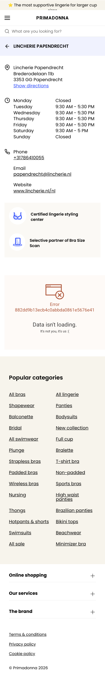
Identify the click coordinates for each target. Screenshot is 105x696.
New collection (72, 428)
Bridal (15, 428)
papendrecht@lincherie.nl (42, 174)
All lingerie (67, 394)
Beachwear (68, 533)
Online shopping (52, 575)
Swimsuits (20, 533)
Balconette (21, 417)
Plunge (16, 450)
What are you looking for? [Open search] (33, 31)
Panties (64, 405)
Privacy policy (22, 644)
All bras (17, 394)
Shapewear (21, 405)
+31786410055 (28, 157)
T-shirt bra (68, 461)
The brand (52, 611)
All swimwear (23, 439)
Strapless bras (25, 461)
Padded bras (23, 472)
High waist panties (67, 497)
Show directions (31, 86)
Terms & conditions (27, 634)
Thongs (17, 510)
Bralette (64, 450)
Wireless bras (24, 483)
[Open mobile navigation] (7, 18)
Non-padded (70, 472)
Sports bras (68, 483)
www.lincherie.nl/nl (34, 191)
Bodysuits (67, 417)
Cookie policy (22, 653)
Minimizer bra (71, 544)
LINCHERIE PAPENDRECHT (36, 46)
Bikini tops (67, 521)
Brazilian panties (74, 510)
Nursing (17, 495)
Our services (52, 593)
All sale (17, 544)
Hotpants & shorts (29, 521)
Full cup (64, 439)
